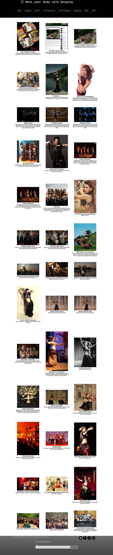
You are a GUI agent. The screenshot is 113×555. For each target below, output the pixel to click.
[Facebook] (85, 538)
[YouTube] (93, 538)
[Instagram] (89, 538)
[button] (37, 11)
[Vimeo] (80, 538)
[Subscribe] (74, 547)
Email (37, 545)
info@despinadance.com (34, 537)
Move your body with (43, 2)
